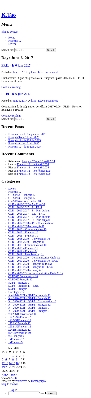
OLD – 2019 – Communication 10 (27, 245)
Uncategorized (16, 292)
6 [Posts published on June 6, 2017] (6, 359)
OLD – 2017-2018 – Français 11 (26, 226)
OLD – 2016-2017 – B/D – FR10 (26, 213)
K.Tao (8, 15)
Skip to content (9, 31)
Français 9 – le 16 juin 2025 (23, 143)
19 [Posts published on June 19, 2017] (3, 367)
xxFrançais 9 (15, 342)
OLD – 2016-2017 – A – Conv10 (26, 204)
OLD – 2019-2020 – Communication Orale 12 (34, 257)
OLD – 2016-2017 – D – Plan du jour (29, 219)
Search (43, 393)
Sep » (14, 374)
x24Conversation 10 (19, 332)
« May (4, 374)
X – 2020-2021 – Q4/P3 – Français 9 (28, 310)
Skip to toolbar (9, 383)
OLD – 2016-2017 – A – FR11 (25, 207)
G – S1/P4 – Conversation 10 (24, 201)
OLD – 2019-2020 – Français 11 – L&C (30, 266)
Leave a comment (48, 72)
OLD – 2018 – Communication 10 (27, 229)
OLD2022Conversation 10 (23, 276)
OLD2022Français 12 (20, 279)
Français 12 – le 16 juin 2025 (24, 140)
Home (11, 37)
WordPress (21, 380)
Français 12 (14, 40)
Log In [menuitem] (13, 389)
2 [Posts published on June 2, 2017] (16, 355)
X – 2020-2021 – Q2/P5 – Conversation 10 (32, 301)
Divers (12, 43)
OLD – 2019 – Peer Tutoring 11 (26, 254)
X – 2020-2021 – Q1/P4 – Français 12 (29, 298)
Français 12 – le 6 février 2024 (34, 170)
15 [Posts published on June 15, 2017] (13, 363)
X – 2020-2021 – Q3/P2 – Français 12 (29, 304)
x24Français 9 (16, 335)
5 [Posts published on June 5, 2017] (2, 359)
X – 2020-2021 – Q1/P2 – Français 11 (29, 295)
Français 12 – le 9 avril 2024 (33, 164)
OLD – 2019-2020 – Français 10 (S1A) (30, 263)
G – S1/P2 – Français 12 (21, 194)
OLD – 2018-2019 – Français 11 (26, 241)
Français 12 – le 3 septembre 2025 (27, 134)
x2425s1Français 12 (19, 329)
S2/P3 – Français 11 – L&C (23, 285)
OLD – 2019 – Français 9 (22, 251)
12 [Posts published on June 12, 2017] (3, 363)
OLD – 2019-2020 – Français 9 (25, 270)
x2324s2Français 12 (19, 323)
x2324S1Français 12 (19, 320)
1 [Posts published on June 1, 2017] (13, 355)
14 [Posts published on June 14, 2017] (10, 363)
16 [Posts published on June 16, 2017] (17, 363)
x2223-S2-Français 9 (20, 317)
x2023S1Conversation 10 (22, 313)
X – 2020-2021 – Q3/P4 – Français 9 (28, 307)
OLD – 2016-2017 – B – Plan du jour (29, 210)
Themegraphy (38, 380)
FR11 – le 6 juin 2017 (16, 65)
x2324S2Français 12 (19, 326)
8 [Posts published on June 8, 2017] (13, 359)
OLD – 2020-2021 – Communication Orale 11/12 (35, 273)
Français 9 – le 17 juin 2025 (23, 137)
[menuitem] (49, 393)
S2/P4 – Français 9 (18, 288)
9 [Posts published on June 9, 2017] (16, 359)
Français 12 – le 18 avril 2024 (38, 161)
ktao (33, 72)
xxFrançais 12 (16, 339)
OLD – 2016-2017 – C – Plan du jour (29, 216)
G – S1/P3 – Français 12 (21, 197)
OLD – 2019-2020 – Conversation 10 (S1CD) (33, 260)
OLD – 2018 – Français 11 (23, 235)
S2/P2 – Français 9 (18, 282)
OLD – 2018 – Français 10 (23, 232)
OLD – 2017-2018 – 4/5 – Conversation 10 (32, 223)
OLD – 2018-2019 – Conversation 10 (29, 238)
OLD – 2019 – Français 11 (23, 248)
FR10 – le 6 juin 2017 (16, 94)
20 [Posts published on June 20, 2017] (6, 367)
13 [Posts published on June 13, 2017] (6, 363)
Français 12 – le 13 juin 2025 (24, 146)
